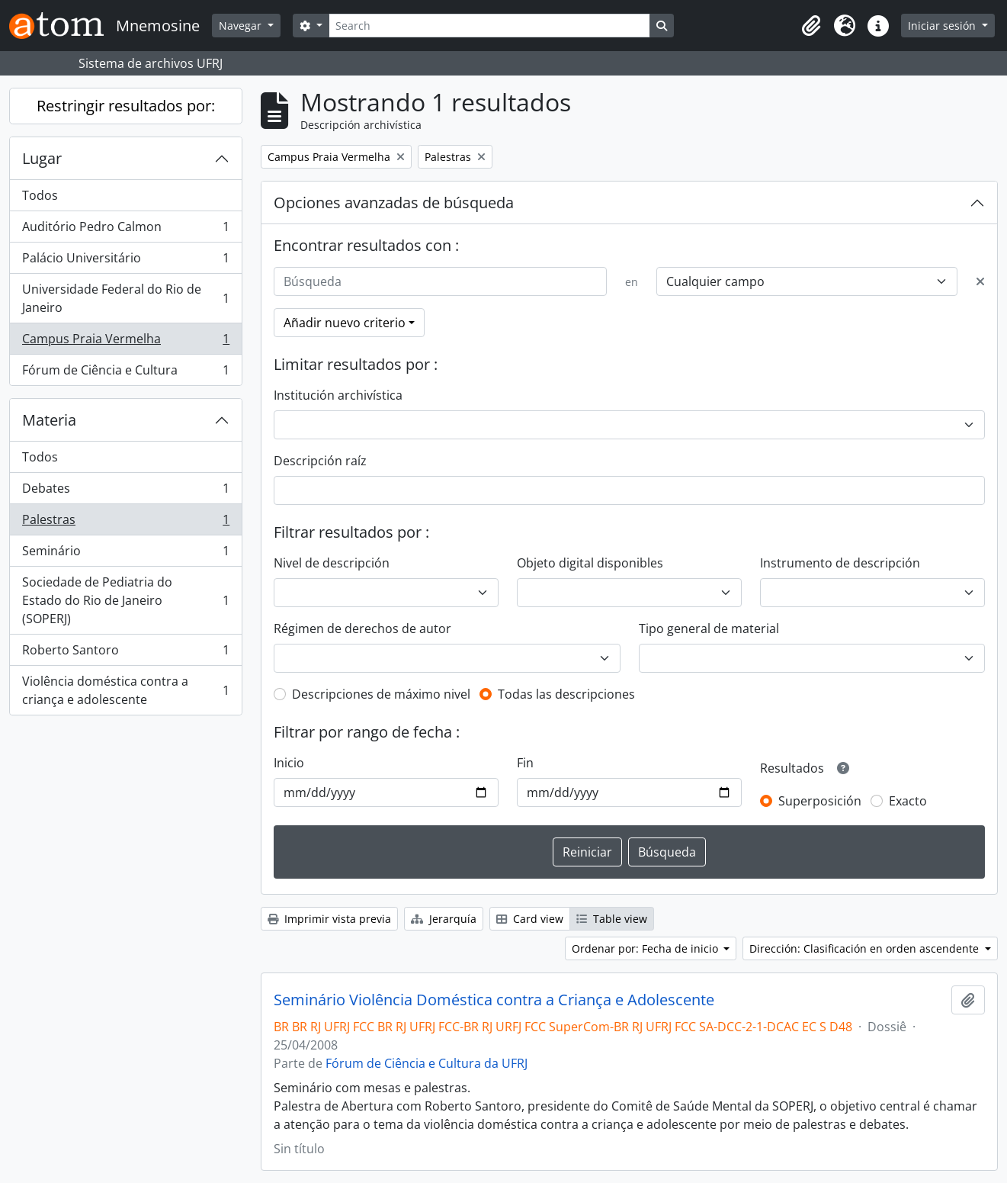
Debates (125, 491)
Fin (525, 762)
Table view (611, 918)
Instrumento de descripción (840, 563)
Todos (40, 195)
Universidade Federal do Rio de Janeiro (125, 298)
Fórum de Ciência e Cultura (125, 373)
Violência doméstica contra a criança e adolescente (125, 690)
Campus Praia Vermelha (125, 342)
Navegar (242, 25)
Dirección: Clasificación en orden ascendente (865, 948)
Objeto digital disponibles (590, 563)
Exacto (908, 800)
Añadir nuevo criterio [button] (345, 322)
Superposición (819, 800)
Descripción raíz (320, 460)
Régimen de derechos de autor (362, 628)
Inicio (289, 762)
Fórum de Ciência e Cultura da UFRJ (427, 1063)
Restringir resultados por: (126, 105)
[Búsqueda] (440, 281)
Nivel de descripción (332, 563)
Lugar (42, 158)
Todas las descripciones (566, 694)
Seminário (125, 554)
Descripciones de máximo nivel (381, 694)
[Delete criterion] (980, 281)
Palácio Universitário (125, 261)
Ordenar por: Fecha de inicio (646, 948)
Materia (49, 420)
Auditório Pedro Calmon (125, 230)
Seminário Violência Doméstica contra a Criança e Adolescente (494, 1000)
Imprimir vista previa (329, 918)
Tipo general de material (709, 628)
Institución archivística (338, 395)
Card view (529, 918)
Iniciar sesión (943, 25)
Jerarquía (443, 918)
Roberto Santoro (125, 653)
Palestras (125, 522)
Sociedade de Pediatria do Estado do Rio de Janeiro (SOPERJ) (125, 600)
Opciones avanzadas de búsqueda (394, 202)
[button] (811, 26)
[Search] (489, 25)
